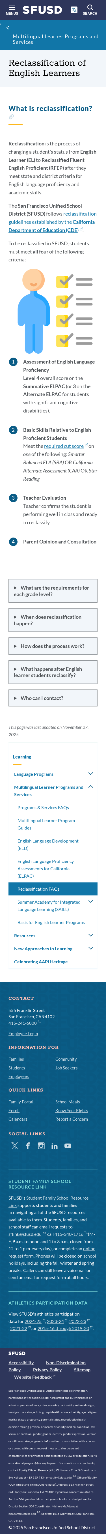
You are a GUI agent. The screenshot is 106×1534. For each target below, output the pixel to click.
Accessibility (21, 1362)
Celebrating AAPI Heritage (41, 961)
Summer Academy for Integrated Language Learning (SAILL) (49, 905)
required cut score (66, 446)
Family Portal (20, 1101)
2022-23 (79, 1321)
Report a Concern (71, 1119)
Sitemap (82, 1369)
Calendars (17, 1119)
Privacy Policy (47, 1369)
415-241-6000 (24, 1023)
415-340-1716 (71, 1234)
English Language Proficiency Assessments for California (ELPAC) (46, 868)
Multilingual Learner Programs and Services (56, 39)
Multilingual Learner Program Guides (46, 824)
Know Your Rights (71, 1110)
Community (66, 1059)
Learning (22, 756)
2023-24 (57, 1321)
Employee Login (23, 1033)
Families (16, 1059)
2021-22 (20, 1328)
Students (16, 1067)
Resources (24, 935)
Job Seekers (66, 1067)
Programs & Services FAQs (43, 807)
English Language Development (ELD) (48, 844)
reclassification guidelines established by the (52, 221)
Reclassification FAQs (39, 888)
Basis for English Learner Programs (51, 922)
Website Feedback (34, 1377)
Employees (18, 1076)
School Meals (67, 1101)
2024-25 (35, 1321)
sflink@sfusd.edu (27, 1234)
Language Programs (33, 774)
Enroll (14, 1110)
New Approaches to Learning (43, 948)
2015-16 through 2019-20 (65, 1328)
